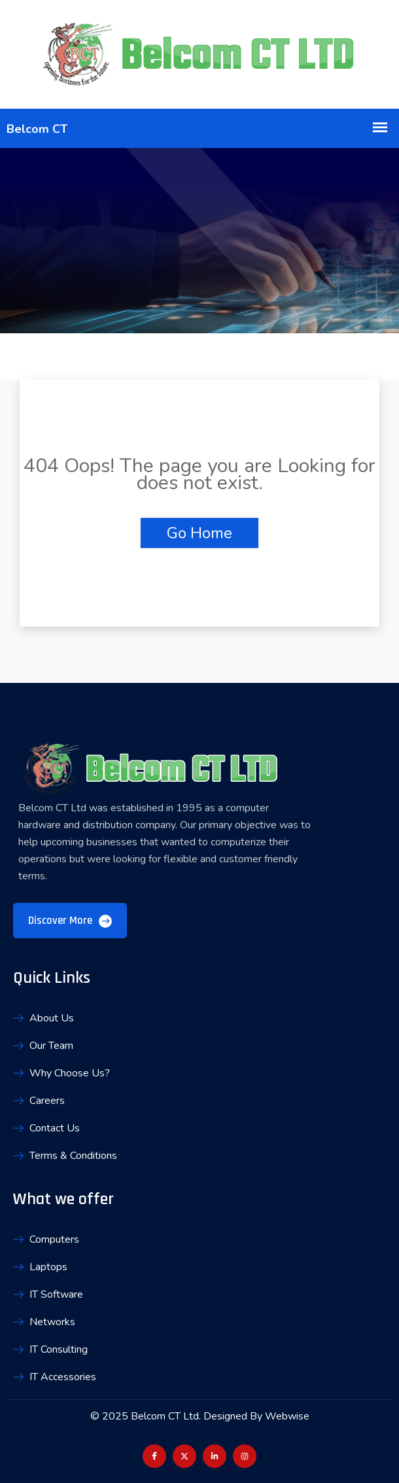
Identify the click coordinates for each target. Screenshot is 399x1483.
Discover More (70, 920)
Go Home (199, 532)
